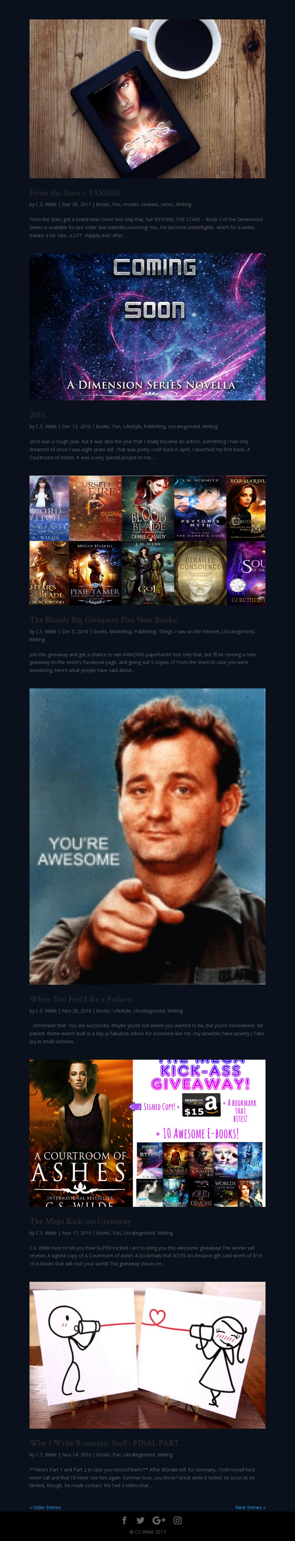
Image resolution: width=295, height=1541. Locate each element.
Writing (183, 204)
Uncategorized (184, 426)
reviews (149, 204)
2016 (37, 414)
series (167, 204)
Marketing (120, 631)
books (103, 204)
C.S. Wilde (46, 204)
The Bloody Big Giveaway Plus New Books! (104, 619)
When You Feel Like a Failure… (83, 999)
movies (131, 204)
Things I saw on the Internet (189, 631)
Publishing (155, 426)
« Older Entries (45, 1507)
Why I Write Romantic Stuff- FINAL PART (104, 1443)
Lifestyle (132, 426)
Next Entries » (250, 1507)
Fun (116, 204)
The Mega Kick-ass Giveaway (80, 1221)
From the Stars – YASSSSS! (75, 192)
